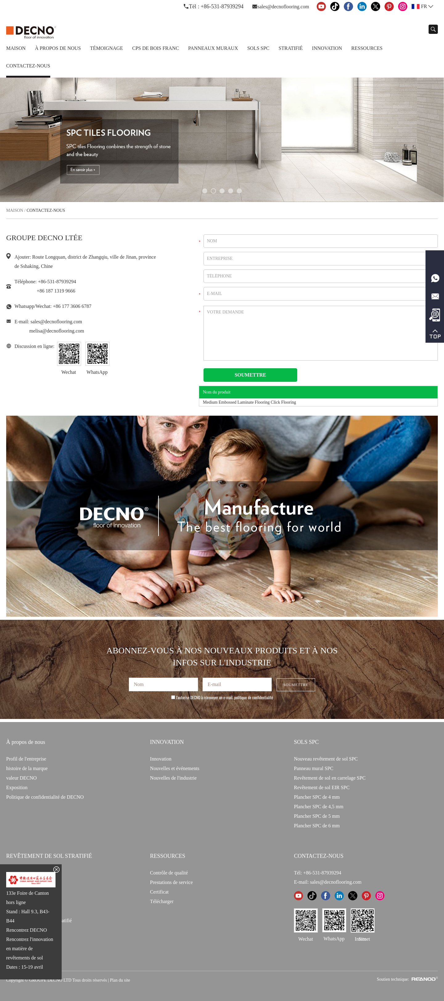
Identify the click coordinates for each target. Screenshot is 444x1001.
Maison (16, 48)
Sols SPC (258, 48)
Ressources (366, 48)
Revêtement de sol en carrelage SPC (329, 778)
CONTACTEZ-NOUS (318, 856)
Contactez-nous (28, 65)
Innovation (327, 48)
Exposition (16, 787)
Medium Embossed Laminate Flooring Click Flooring (249, 402)
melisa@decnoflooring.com (56, 330)
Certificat (159, 891)
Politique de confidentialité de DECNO (45, 797)
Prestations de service (171, 882)
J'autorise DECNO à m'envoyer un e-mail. (222, 697)
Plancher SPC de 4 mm (316, 797)
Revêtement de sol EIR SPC (321, 787)
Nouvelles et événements (174, 768)
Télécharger (162, 901)
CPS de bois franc (155, 48)
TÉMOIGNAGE (106, 48)
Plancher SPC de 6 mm (316, 825)
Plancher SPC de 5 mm (316, 816)
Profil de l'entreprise (26, 758)
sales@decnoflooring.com (283, 6)
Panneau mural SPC (313, 768)
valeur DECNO (21, 778)
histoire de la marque (27, 768)
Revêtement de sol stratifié (49, 856)
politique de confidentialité (253, 697)
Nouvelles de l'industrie (173, 778)
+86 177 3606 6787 (72, 306)
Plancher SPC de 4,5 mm (318, 806)
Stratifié (291, 48)
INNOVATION (167, 742)
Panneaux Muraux (213, 48)
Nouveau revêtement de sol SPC (326, 758)
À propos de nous (58, 48)
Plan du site (120, 980)
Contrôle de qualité (169, 872)
